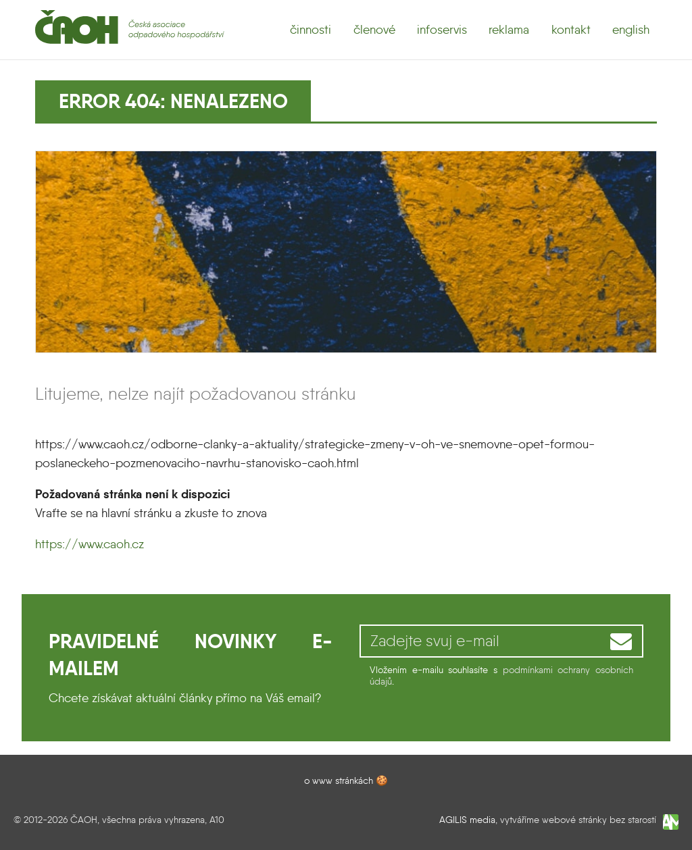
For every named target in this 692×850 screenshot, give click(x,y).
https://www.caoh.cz (89, 544)
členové (374, 29)
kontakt (571, 29)
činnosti (310, 29)
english (630, 29)
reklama (509, 29)
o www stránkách (338, 780)
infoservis (442, 29)
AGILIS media (467, 820)
